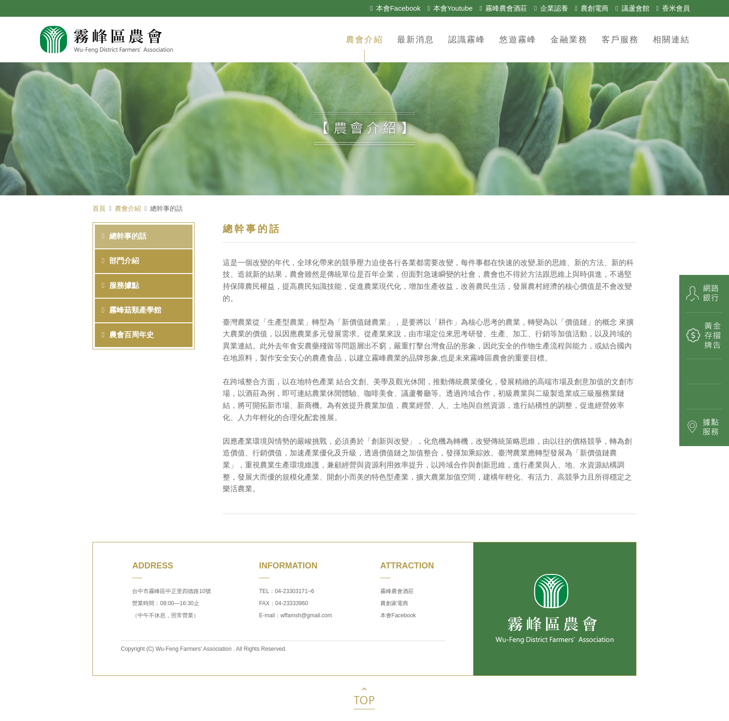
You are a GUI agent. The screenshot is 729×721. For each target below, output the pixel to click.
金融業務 (569, 39)
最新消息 (415, 39)
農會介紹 (364, 39)
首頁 (99, 208)
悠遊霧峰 (518, 39)
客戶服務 (620, 39)
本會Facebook (398, 615)
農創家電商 (394, 603)
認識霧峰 (466, 39)
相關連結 (671, 39)
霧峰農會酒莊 (397, 591)
